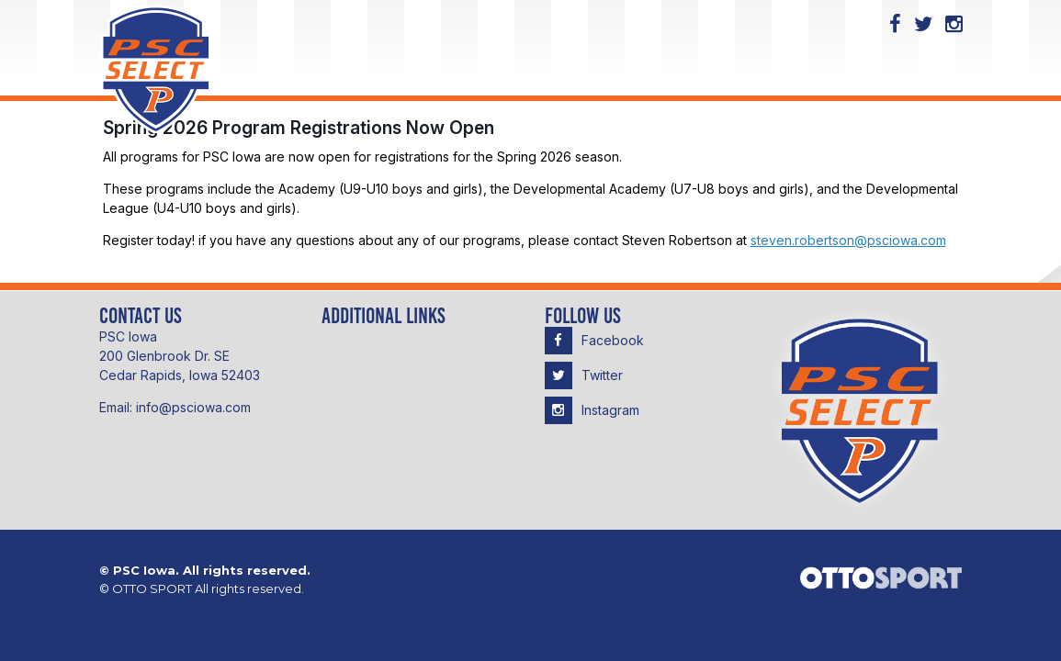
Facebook (594, 340)
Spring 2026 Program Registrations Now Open (298, 128)
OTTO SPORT (152, 588)
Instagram (592, 410)
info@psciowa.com (193, 407)
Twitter (584, 375)
